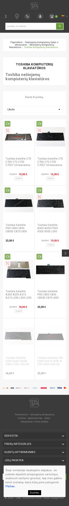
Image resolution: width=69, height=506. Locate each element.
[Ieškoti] (31, 26)
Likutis (34, 109)
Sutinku (34, 492)
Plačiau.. (11, 486)
